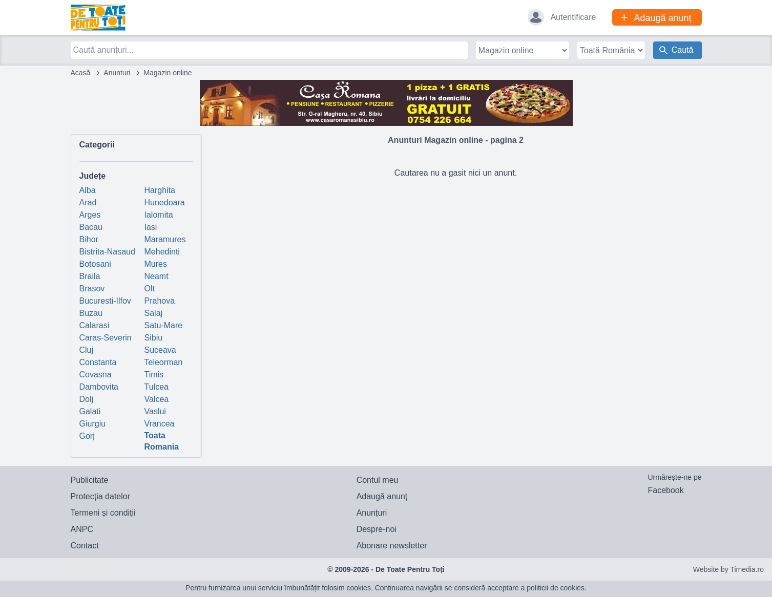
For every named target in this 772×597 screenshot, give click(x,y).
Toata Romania (161, 441)
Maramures (165, 239)
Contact (85, 545)
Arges (90, 214)
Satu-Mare (163, 325)
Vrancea (159, 423)
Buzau (90, 313)
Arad (88, 202)
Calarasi (94, 325)
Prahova (159, 300)
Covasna (95, 374)
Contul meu (378, 480)
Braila (89, 276)
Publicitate (90, 480)
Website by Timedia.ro (728, 569)
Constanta (98, 362)
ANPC (82, 529)
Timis (154, 374)
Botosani (95, 264)
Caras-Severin (105, 337)
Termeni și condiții (103, 512)
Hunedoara (164, 202)
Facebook (665, 490)
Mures (155, 264)
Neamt (156, 276)
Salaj (153, 313)
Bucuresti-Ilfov (105, 300)
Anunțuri (372, 512)
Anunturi (116, 73)
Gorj (87, 436)
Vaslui (155, 411)
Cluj (86, 350)
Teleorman (163, 362)
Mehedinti (162, 251)
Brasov (92, 288)
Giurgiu (92, 423)
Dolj (86, 399)
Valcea (156, 399)
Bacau (90, 227)
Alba (87, 190)
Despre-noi (377, 529)
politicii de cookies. (557, 588)
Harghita (159, 190)
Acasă (81, 73)
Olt (149, 288)
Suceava (160, 350)
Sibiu (153, 337)
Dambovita (98, 386)
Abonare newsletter (392, 545)
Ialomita (158, 214)
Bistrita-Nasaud (107, 251)
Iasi (150, 227)
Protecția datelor (101, 496)
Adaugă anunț (382, 496)
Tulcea (156, 386)
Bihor (88, 239)
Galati (90, 411)
